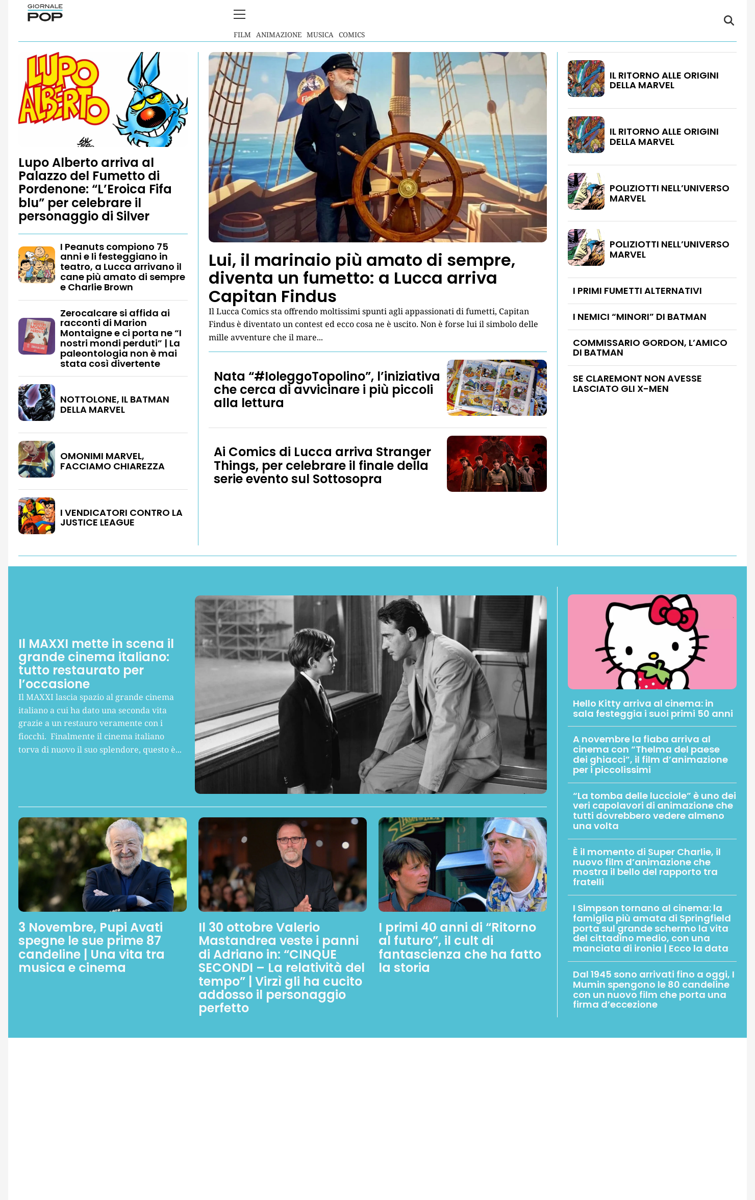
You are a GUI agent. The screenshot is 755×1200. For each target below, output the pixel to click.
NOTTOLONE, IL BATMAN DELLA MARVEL (114, 403)
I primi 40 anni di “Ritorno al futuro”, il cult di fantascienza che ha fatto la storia (460, 946)
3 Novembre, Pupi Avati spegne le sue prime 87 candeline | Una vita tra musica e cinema (91, 946)
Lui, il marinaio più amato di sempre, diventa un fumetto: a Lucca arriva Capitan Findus (362, 277)
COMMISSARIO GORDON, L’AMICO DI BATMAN (650, 346)
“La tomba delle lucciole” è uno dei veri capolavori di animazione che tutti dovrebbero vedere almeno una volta (654, 809)
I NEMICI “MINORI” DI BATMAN (640, 315)
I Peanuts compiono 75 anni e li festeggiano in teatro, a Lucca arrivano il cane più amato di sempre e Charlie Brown (122, 265)
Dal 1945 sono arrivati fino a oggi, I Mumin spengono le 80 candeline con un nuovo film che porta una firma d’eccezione (654, 988)
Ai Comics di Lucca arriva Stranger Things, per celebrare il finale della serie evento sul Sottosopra (322, 465)
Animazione (278, 20)
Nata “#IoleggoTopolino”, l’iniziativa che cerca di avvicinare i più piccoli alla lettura (327, 389)
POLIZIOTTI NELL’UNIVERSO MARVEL (669, 192)
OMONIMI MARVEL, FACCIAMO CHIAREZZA (112, 459)
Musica (320, 20)
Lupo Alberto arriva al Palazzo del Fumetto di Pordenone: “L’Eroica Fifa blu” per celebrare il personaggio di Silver (95, 188)
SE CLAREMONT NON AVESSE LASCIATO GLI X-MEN (637, 382)
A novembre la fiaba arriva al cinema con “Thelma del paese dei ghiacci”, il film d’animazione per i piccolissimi (650, 753)
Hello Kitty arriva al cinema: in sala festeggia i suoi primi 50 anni (653, 707)
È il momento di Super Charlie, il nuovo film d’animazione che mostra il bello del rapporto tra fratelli (647, 865)
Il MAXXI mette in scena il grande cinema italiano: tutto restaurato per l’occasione (96, 662)
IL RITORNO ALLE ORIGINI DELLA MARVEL (664, 79)
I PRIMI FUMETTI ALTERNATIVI (637, 289)
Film (242, 20)
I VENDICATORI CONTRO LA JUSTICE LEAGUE (121, 516)
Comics (352, 20)
